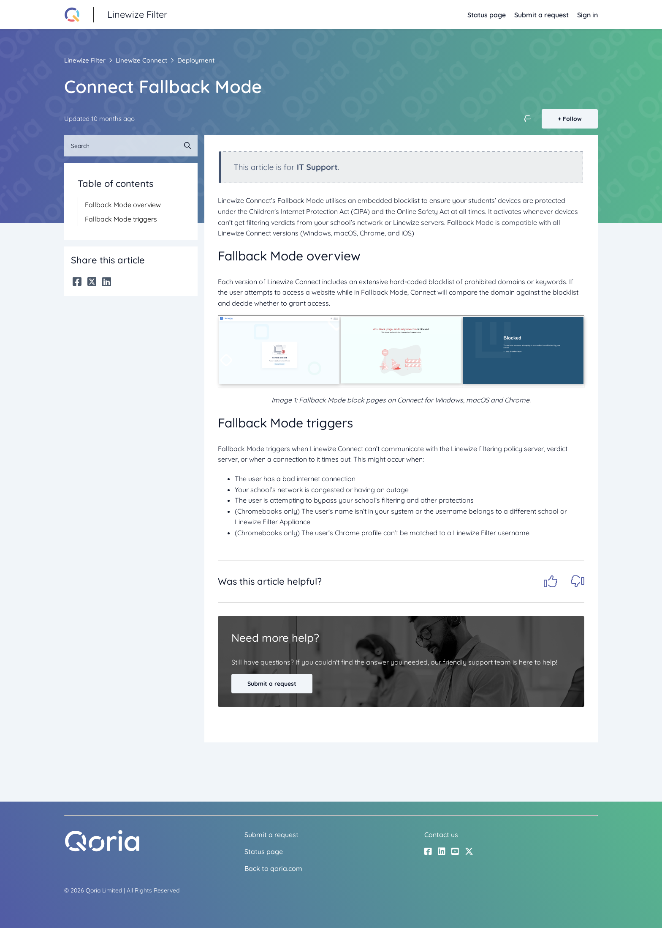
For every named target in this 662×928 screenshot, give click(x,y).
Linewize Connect (141, 60)
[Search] (131, 145)
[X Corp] (91, 281)
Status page (486, 15)
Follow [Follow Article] (572, 119)
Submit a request (541, 15)
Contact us (441, 834)
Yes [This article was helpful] (550, 581)
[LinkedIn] (106, 281)
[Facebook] (77, 281)
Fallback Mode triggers (121, 219)
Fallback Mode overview (123, 204)
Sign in (587, 15)
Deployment (195, 60)
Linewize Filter (85, 60)
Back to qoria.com (273, 868)
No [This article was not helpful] (577, 581)
